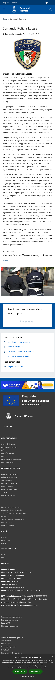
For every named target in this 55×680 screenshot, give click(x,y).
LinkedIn (47, 255)
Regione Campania (10, 2)
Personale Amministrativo (11, 459)
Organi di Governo (8, 444)
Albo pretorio (6, 640)
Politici (3, 456)
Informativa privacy (8, 646)
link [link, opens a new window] (46, 667)
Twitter (17, 255)
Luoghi (3, 554)
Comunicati (5, 540)
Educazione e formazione (10, 507)
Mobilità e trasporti (8, 495)
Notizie (4, 537)
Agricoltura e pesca (8, 525)
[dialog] (27, 667)
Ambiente (4, 516)
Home (5, 19)
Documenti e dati (7, 462)
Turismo (4, 492)
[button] (27, 676)
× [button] (52, 656)
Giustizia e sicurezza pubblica (12, 510)
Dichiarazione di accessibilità (11, 653)
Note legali (5, 650)
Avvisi (3, 543)
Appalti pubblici (7, 486)
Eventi (3, 557)
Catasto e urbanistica (9, 489)
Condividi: (8, 251)
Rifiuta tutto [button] (35, 671)
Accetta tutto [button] (20, 671)
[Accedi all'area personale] (46, 2)
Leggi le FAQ (5, 623)
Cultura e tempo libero (9, 477)
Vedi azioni (7, 261)
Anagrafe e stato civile (9, 474)
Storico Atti (5, 643)
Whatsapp (27, 255)
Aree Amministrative (9, 447)
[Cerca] (50, 9)
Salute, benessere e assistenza (12, 519)
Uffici (3, 450)
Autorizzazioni (6, 522)
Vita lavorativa (6, 480)
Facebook (7, 255)
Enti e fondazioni (7, 453)
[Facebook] (5, 432)
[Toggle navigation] (4, 9)
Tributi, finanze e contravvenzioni (13, 513)
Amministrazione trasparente (12, 637)
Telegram (37, 255)
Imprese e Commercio (9, 483)
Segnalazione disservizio (10, 620)
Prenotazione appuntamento (11, 617)
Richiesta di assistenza (9, 626)
